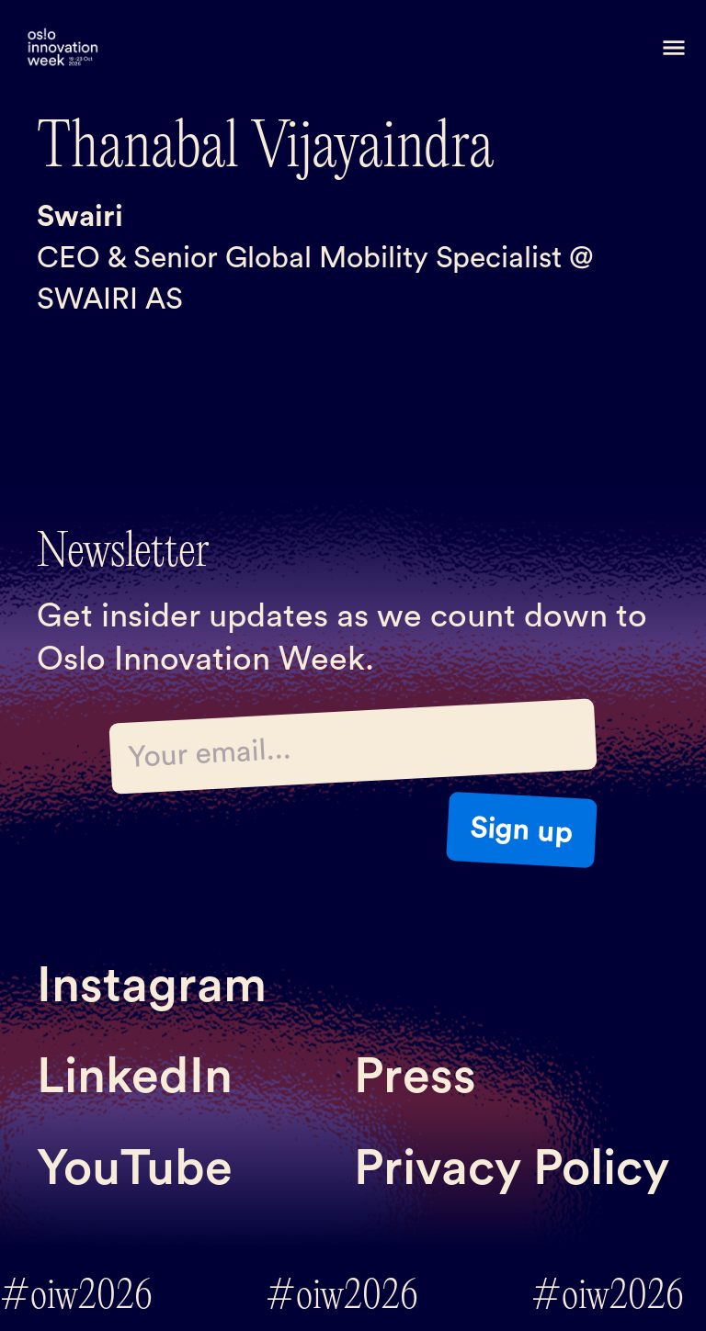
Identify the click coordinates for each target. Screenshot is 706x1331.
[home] (62, 48)
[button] (673, 47)
